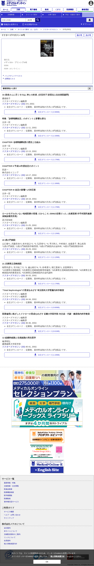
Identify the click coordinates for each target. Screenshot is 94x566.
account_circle (91, 3)
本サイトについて (10, 531)
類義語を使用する (11, 24)
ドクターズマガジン (50, 29)
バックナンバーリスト (13, 76)
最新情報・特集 (9, 483)
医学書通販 (8, 495)
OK (47, 562)
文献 (11, 29)
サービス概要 (9, 512)
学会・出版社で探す (72, 15)
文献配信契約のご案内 (12, 534)
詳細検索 (11, 15)
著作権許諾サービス (11, 502)
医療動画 (7, 499)
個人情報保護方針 (10, 544)
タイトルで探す (31, 15)
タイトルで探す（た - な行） (28, 29)
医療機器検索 (9, 492)
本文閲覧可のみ (31, 24)
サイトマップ (9, 518)
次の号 (88, 35)
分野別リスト (10, 79)
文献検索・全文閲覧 (11, 486)
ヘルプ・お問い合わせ (12, 515)
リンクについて (9, 537)
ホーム (3, 29)
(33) (23, 104)
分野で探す (52, 15)
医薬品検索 (8, 489)
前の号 (79, 35)
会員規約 (7, 541)
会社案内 (7, 528)
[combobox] (13, 20)
